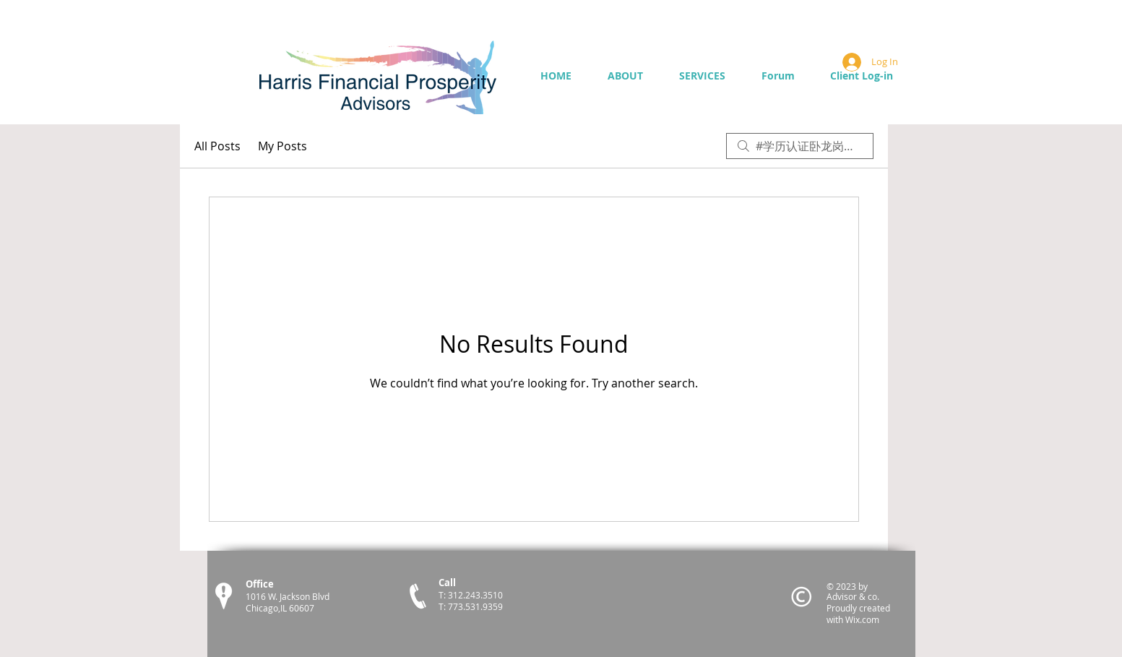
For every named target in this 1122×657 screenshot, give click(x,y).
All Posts (217, 146)
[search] (799, 146)
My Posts (282, 146)
